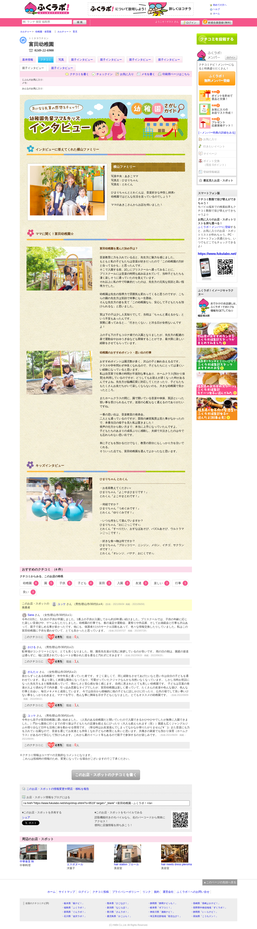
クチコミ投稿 (100, 891)
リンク (147, 891)
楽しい (162, 583)
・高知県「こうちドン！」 (204, 916)
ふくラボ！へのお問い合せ (193, 891)
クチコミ (45, 59)
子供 (65, 583)
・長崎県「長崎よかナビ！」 (205, 903)
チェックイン (104, 74)
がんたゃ (33, 671)
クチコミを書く (79, 74)
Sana (31, 615)
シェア (26, 817)
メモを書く (148, 74)
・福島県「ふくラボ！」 (74, 907)
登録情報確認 (211, 171)
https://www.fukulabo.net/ (217, 254)
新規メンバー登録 (217, 22)
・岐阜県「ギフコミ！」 (160, 907)
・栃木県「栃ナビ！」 (73, 903)
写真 (61, 59)
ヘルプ (216, 9)
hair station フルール (126, 864)
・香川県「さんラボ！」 (117, 912)
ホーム (216, 13)
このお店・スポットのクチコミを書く (106, 775)
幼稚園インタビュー (106, 120)
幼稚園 (31, 583)
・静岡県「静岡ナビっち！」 (162, 903)
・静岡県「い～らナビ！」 (204, 912)
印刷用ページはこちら (176, 74)
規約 (156, 891)
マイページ (210, 153)
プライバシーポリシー (125, 891)
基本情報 (27, 59)
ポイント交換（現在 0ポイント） (215, 162)
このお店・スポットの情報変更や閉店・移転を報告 (58, 788)
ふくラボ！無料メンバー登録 (217, 78)
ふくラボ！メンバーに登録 (214, 227)
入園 (123, 583)
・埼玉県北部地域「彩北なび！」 (165, 916)
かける (32, 647)
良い (29, 592)
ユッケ (62, 604)
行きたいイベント (214, 146)
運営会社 (168, 891)
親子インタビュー (82, 59)
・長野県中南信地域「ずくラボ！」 (209, 907)
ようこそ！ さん (167, 21)
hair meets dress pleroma (176, 864)
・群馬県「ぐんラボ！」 (74, 912)
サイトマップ (67, 891)
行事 (181, 583)
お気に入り (127, 74)
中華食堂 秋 (27, 861)
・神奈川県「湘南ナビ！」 (161, 912)
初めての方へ (220, 5)
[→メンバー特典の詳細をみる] (217, 132)
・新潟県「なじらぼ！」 (117, 907)
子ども (85, 583)
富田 (105, 583)
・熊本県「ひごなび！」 (117, 903)
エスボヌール (75, 864)
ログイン (190, 22)
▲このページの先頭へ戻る (220, 882)
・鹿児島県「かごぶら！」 (118, 916)
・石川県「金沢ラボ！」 (74, 916)
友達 (142, 583)
